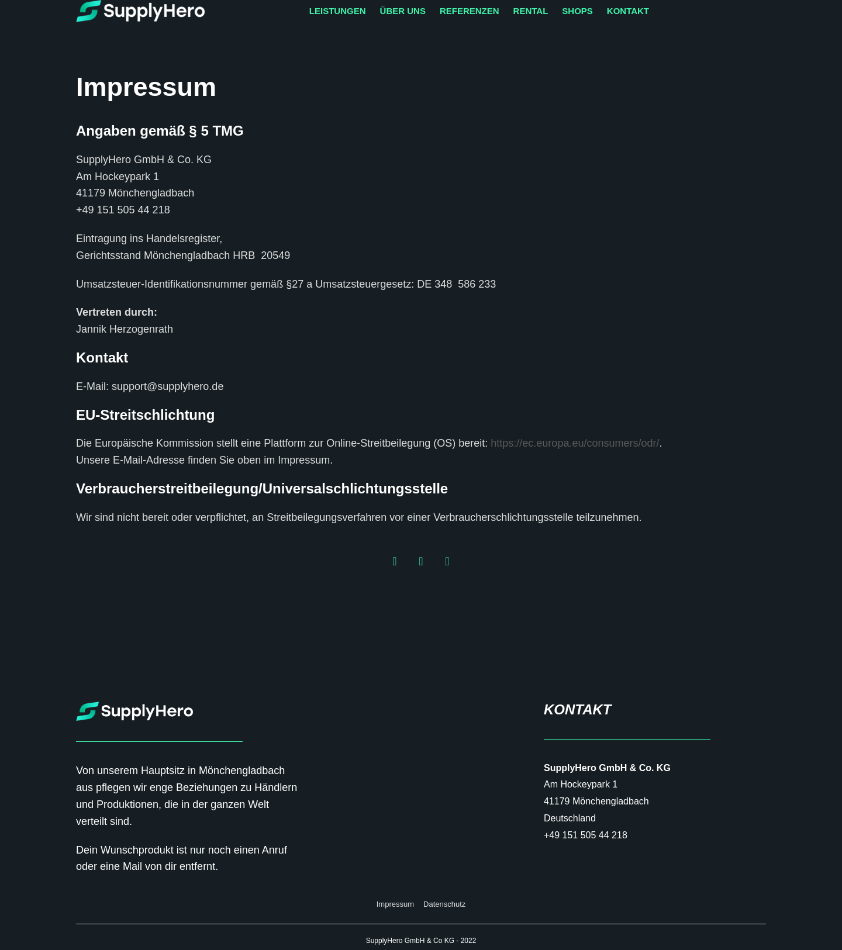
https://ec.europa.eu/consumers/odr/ (575, 443)
